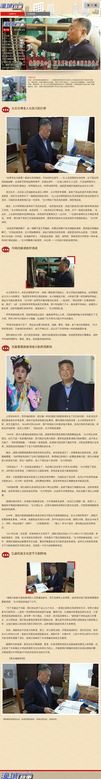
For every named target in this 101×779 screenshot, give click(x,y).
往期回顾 (31, 14)
